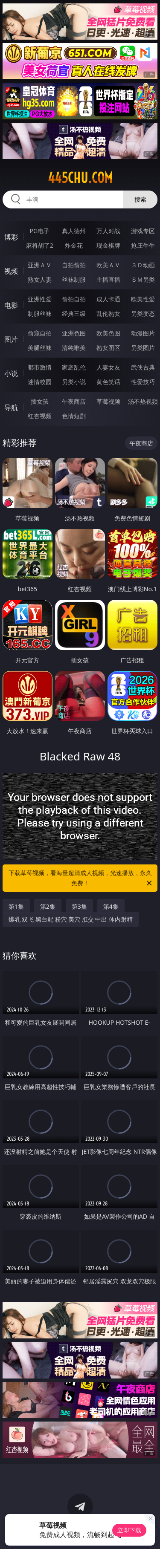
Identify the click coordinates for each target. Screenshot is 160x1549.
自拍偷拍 (74, 265)
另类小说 (74, 382)
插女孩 (40, 401)
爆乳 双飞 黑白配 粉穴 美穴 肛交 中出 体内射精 (71, 919)
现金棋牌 (108, 245)
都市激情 (40, 367)
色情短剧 (74, 416)
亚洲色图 (74, 333)
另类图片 (143, 348)
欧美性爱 (143, 299)
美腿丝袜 (40, 348)
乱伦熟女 (108, 313)
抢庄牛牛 (143, 245)
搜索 (140, 199)
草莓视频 (108, 401)
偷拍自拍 (74, 299)
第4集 (111, 906)
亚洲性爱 (40, 299)
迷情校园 (40, 382)
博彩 (11, 237)
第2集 (47, 906)
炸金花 (74, 245)
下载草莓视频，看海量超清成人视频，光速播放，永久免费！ (81, 878)
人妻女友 (108, 367)
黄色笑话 (108, 382)
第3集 (79, 906)
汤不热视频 (143, 401)
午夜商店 (74, 401)
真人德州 (74, 231)
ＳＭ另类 (143, 279)
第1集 (16, 906)
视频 (11, 271)
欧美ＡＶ (108, 265)
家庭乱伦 (74, 367)
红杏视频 (40, 416)
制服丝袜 (40, 313)
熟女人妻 (40, 279)
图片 (11, 339)
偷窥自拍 (40, 333)
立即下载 (129, 1530)
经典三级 (74, 313)
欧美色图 (108, 333)
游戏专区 (143, 231)
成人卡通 (108, 299)
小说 (11, 373)
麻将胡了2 (39, 245)
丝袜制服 (74, 279)
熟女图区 (108, 348)
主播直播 (108, 279)
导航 (11, 407)
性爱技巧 (143, 382)
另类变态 (143, 313)
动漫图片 (143, 333)
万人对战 (108, 231)
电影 (11, 305)
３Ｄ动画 (143, 265)
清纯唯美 (74, 348)
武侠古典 (143, 367)
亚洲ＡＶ (40, 265)
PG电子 (39, 231)
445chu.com (80, 177)
